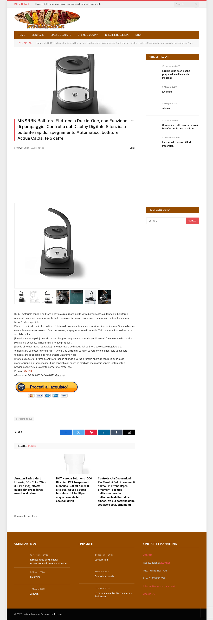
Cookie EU (149, 593)
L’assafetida (101, 559)
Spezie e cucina (88, 35)
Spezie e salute (61, 35)
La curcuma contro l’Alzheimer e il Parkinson (113, 595)
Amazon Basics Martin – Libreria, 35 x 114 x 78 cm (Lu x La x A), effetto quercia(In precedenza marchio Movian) (30, 486)
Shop (138, 35)
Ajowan (166, 108)
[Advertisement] (74, 179)
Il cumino (167, 91)
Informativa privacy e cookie (159, 586)
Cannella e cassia (104, 576)
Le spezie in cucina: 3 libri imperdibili (176, 144)
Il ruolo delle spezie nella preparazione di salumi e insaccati (68, 4)
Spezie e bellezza (117, 35)
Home (21, 35)
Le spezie (38, 35)
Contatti (148, 554)
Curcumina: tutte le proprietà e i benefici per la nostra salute (180, 127)
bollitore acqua (24, 419)
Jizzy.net (165, 562)
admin (20, 148)
